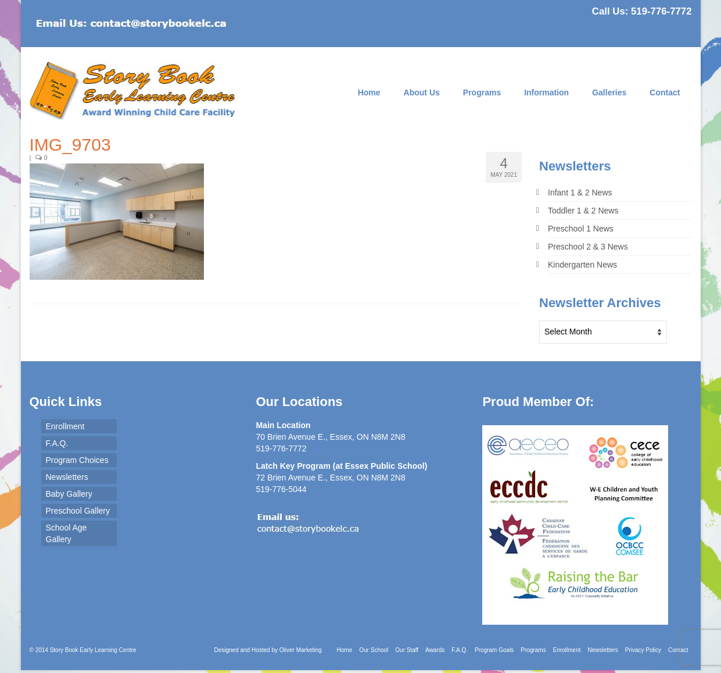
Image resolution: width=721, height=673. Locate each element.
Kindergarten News (582, 264)
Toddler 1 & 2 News (583, 210)
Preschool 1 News (581, 228)
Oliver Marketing (300, 650)
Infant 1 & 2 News (580, 192)
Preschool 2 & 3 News (588, 246)
